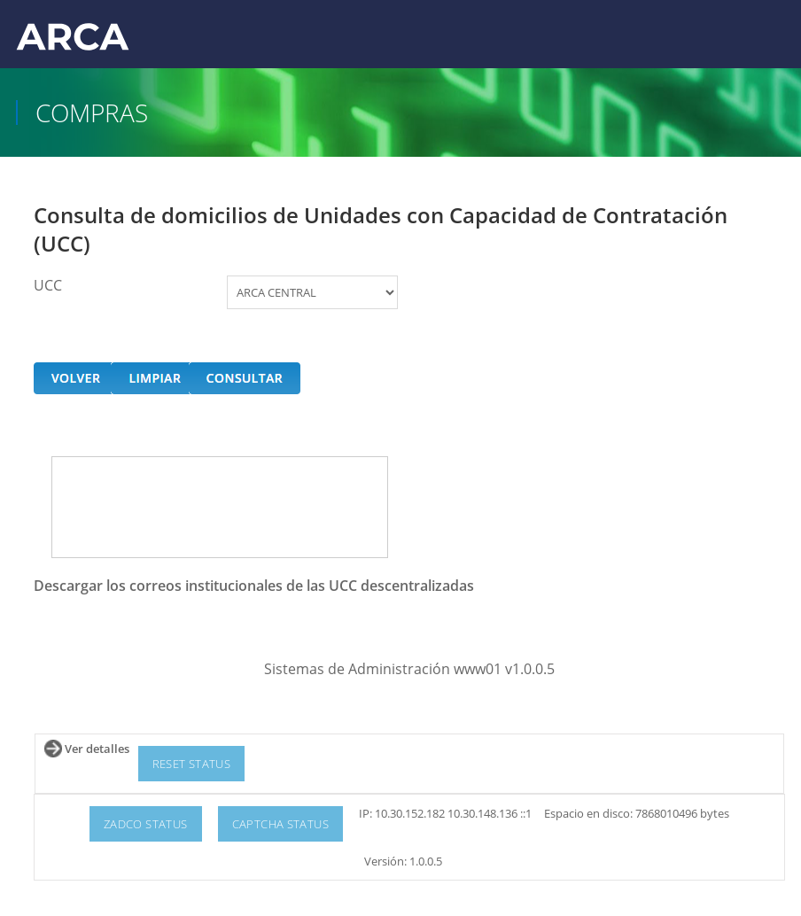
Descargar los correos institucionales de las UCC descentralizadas (254, 585)
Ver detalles (97, 749)
